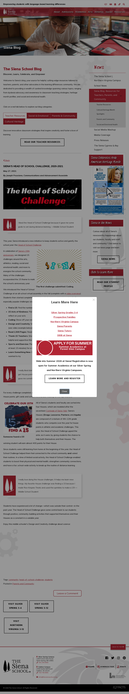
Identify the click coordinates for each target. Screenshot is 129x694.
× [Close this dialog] (93, 300)
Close (64, 391)
